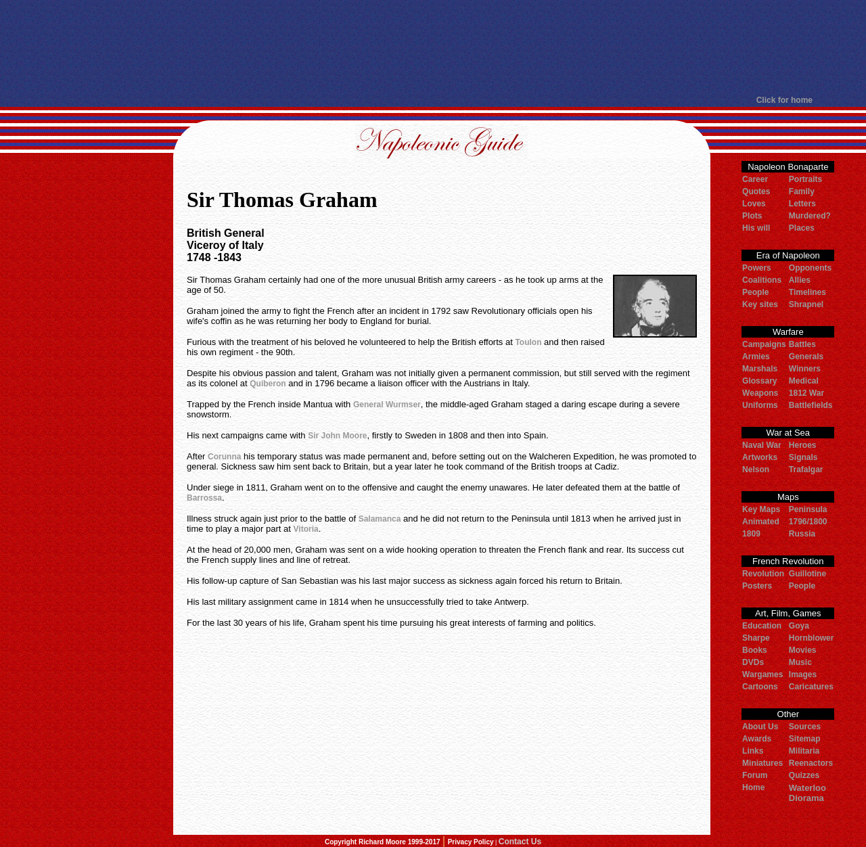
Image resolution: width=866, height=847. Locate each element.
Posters (757, 586)
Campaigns (764, 344)
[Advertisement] (432, 47)
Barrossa (204, 498)
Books (754, 650)
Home (753, 787)
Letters (802, 203)
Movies (803, 650)
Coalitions (761, 280)
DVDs (753, 662)
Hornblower (811, 638)
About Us (760, 726)
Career (755, 179)
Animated (760, 521)
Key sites (760, 304)
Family (802, 191)
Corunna (224, 456)
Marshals (759, 368)
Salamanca (380, 519)
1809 (751, 534)
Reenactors (811, 763)
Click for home (784, 100)
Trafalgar (806, 469)
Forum (754, 775)
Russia (802, 534)
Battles (802, 344)
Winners (805, 368)
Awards (756, 738)
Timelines (807, 292)
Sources (805, 726)
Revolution (763, 573)
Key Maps (761, 509)
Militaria (804, 751)
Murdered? (810, 216)
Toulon (528, 342)
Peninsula (808, 509)
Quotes (756, 191)
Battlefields (811, 405)
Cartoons (760, 686)
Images (803, 674)
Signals (803, 457)
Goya (799, 626)
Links (752, 751)
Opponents (810, 268)
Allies (800, 280)
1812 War (806, 393)
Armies (756, 356)
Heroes (803, 445)
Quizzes (804, 775)
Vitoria (306, 529)
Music (800, 662)
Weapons (760, 393)
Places (802, 228)
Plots (752, 216)
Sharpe (756, 638)
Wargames (762, 674)
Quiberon (268, 383)
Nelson (755, 469)
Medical (804, 381)
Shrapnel (806, 304)
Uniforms (760, 405)
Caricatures (811, 686)
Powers (756, 268)
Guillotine (807, 573)
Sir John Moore (337, 435)
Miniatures (762, 763)
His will (756, 228)
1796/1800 (808, 521)
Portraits (805, 179)
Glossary (759, 381)
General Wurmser (387, 404)
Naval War (761, 445)
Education (761, 626)
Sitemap (805, 738)
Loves (754, 203)
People (755, 292)
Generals (806, 356)
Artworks (759, 457)
